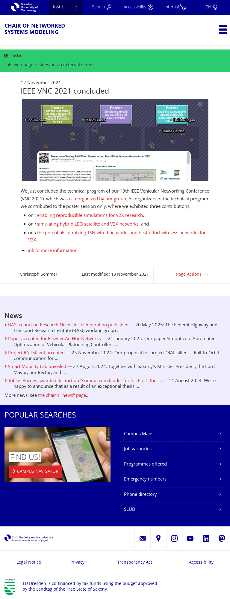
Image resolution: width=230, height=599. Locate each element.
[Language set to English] (211, 7)
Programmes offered (145, 464)
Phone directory (140, 495)
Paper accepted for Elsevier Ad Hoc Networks (52, 339)
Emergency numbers (145, 479)
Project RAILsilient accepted (34, 353)
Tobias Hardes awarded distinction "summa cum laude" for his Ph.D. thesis (83, 381)
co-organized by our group (98, 199)
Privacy (77, 563)
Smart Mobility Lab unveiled (35, 367)
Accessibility (201, 563)
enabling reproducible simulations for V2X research (90, 216)
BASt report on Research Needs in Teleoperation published (66, 325)
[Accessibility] (138, 7)
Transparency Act (134, 563)
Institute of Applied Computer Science (68, 7)
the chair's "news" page (62, 396)
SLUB (129, 510)
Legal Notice (28, 563)
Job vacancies (138, 449)
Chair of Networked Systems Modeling (34, 29)
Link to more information (51, 251)
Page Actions (189, 275)
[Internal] (175, 7)
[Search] (101, 7)
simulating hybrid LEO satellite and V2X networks (88, 224)
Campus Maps (138, 434)
